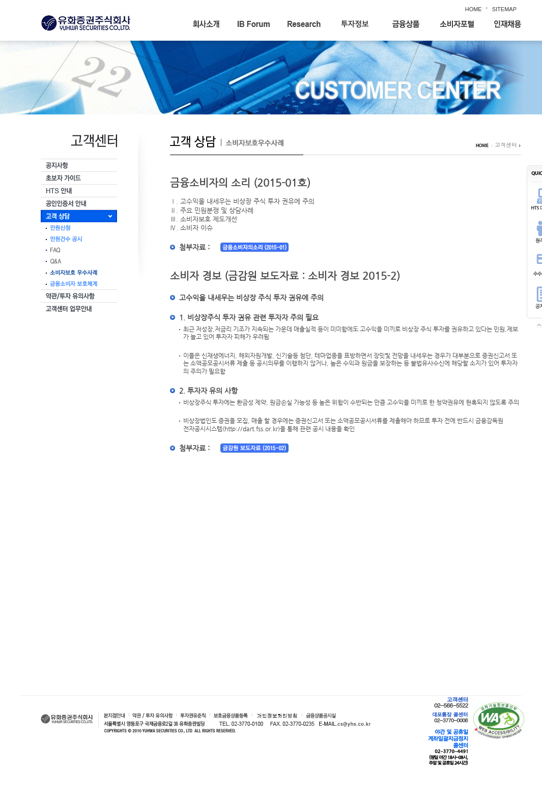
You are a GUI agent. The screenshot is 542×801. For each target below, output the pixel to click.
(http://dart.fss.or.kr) (251, 428)
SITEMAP (504, 9)
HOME (473, 9)
